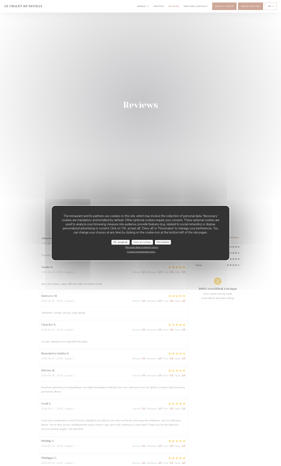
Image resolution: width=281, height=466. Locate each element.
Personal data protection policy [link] (141, 247)
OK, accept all (120, 242)
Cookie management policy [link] (141, 251)
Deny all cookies (142, 242)
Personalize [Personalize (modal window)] (163, 242)
